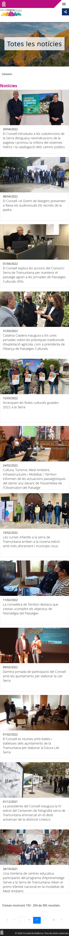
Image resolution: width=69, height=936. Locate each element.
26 (54, 919)
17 (38, 919)
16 (30, 919)
